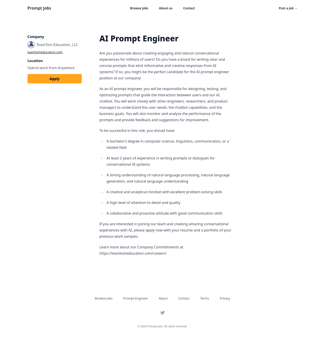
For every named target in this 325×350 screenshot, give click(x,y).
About (163, 298)
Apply (55, 78)
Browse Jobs (104, 298)
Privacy (225, 298)
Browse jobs (139, 8)
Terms (204, 298)
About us (166, 8)
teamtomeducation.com (45, 52)
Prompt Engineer (135, 298)
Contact (189, 8)
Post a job (288, 8)
